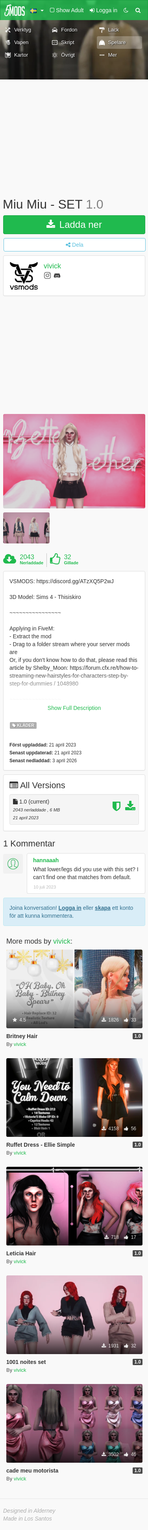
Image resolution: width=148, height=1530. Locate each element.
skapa (103, 908)
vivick (52, 266)
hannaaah (46, 860)
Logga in (70, 908)
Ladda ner (74, 224)
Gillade (71, 562)
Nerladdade (31, 562)
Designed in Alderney (29, 1511)
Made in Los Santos (27, 1518)
